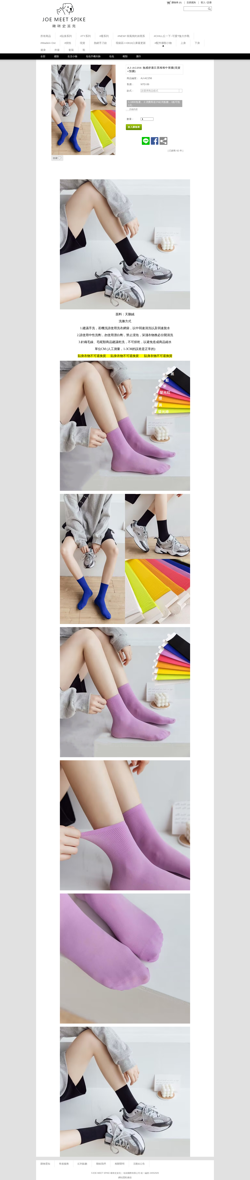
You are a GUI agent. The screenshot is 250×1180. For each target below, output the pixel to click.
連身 (43, 49)
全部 (42, 56)
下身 (197, 42)
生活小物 (72, 56)
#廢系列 (104, 36)
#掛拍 (67, 42)
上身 (183, 42)
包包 (111, 56)
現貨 (82, 42)
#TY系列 (86, 36)
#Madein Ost (48, 42)
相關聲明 (119, 1163)
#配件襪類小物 (163, 42)
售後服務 (64, 1163)
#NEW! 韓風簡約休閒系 (131, 36)
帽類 (125, 56)
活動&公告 (139, 1163)
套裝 (71, 49)
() (174, 2)
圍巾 (138, 56)
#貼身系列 (66, 36)
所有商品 (45, 36)
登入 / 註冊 (206, 2)
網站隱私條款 (125, 1177)
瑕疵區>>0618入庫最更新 (131, 42)
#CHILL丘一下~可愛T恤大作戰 (171, 36)
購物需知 (45, 1163)
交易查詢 (191, 2)
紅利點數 (82, 1163)
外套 (57, 49)
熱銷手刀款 (100, 42)
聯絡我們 (101, 1163)
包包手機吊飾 (93, 56)
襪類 (56, 56)
